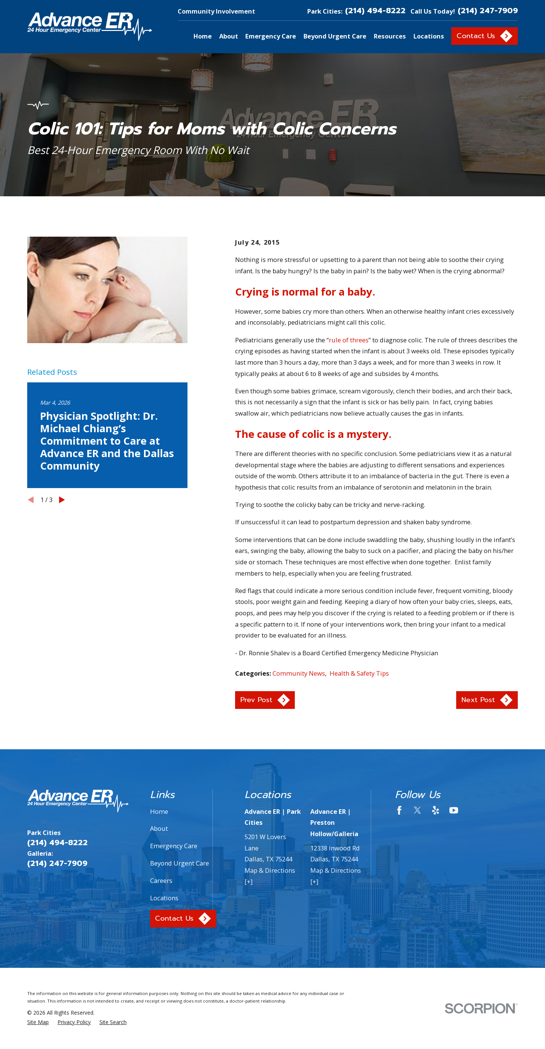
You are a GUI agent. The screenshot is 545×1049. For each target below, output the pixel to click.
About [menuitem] (228, 36)
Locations (164, 897)
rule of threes (348, 340)
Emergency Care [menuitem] (270, 36)
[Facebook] (399, 810)
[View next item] (62, 499)
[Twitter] (417, 810)
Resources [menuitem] (390, 36)
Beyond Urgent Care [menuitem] (334, 36)
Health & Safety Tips (359, 673)
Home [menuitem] (203, 36)
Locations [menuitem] (428, 36)
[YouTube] (453, 810)
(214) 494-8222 (375, 11)
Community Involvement (216, 11)
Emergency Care (173, 845)
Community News (298, 673)
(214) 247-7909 (488, 11)
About (159, 828)
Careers (161, 880)
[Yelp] (435, 810)
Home (159, 811)
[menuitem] (38, 1022)
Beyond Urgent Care (179, 863)
